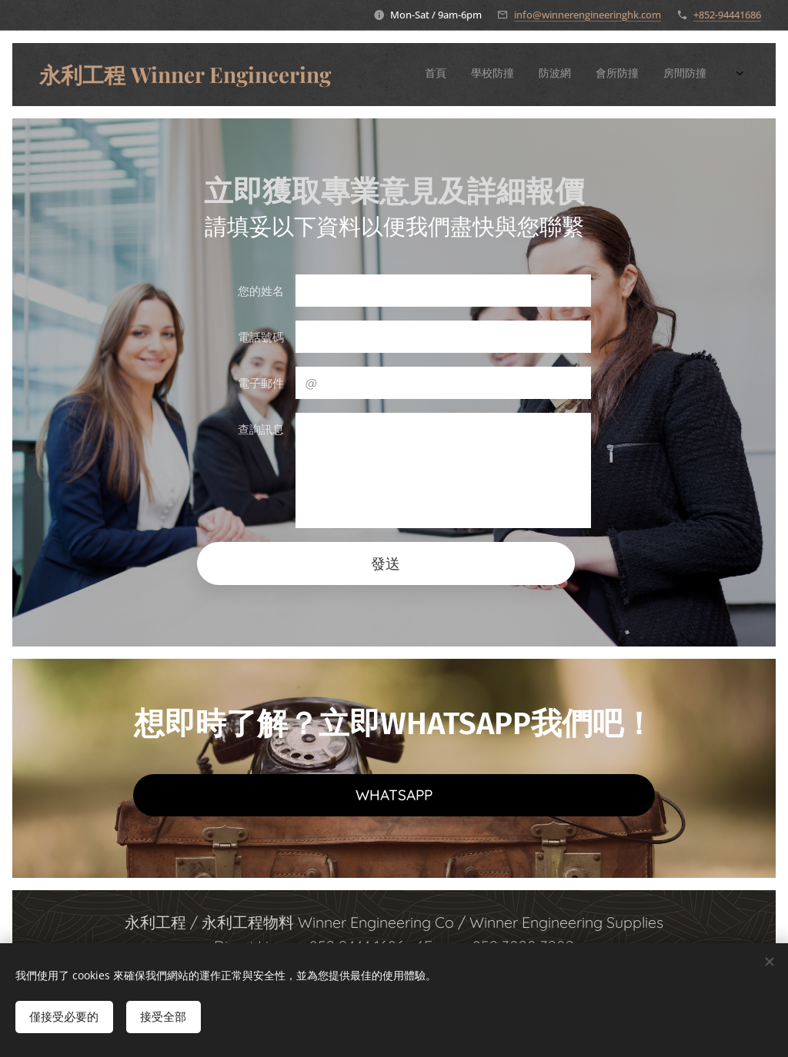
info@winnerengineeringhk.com (587, 15)
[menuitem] (531, 74)
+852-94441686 (727, 15)
